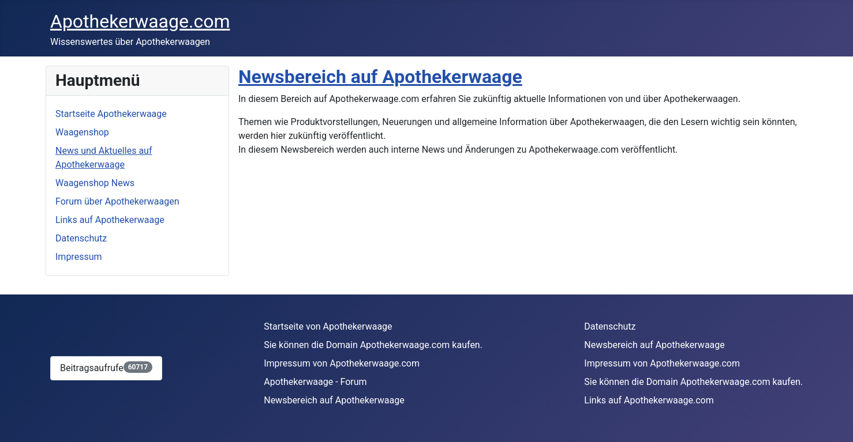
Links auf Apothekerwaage (109, 219)
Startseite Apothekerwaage (111, 113)
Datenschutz (81, 238)
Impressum (78, 256)
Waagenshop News (94, 182)
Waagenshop (82, 132)
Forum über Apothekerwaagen (117, 201)
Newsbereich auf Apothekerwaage (380, 77)
